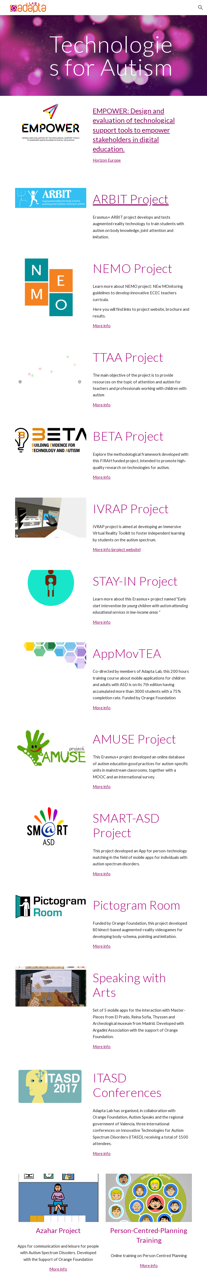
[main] (111, 55)
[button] (200, 7)
